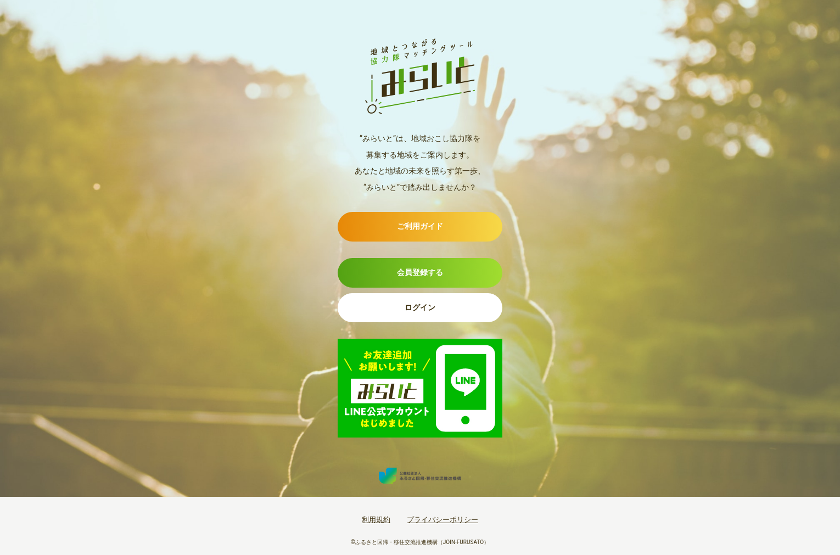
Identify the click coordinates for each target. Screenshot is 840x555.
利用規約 (376, 519)
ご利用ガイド (420, 226)
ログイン (420, 307)
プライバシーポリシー (442, 519)
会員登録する (420, 272)
